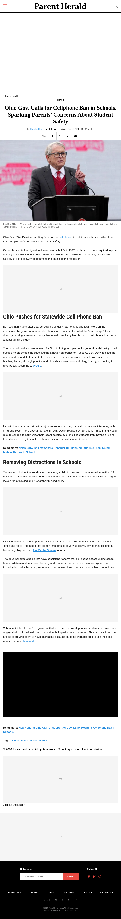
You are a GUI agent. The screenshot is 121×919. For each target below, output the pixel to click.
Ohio (13, 740)
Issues (87, 892)
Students (22, 740)
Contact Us (69, 900)
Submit (71, 876)
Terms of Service (51, 910)
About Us (50, 900)
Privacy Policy (71, 910)
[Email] (75, 136)
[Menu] (5, 5)
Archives (106, 892)
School (33, 740)
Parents (43, 740)
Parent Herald (11, 96)
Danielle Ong (36, 129)
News (60, 100)
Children (68, 892)
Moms (35, 892)
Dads (50, 892)
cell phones (65, 237)
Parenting (15, 892)
